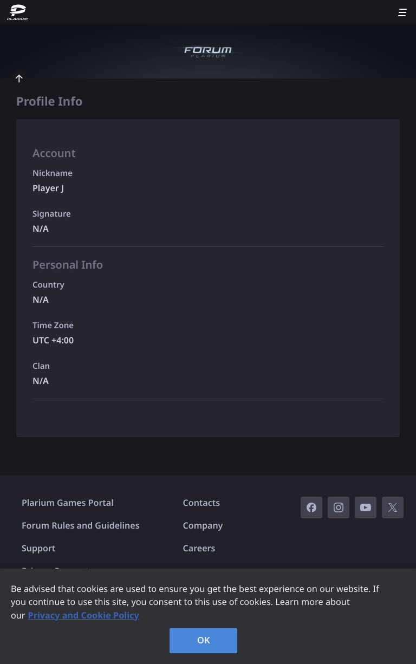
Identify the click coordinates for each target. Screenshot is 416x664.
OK (203, 640)
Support (38, 548)
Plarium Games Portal (68, 503)
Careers (199, 548)
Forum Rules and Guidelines (81, 525)
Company (203, 525)
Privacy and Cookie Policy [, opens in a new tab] (83, 615)
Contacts (201, 503)
